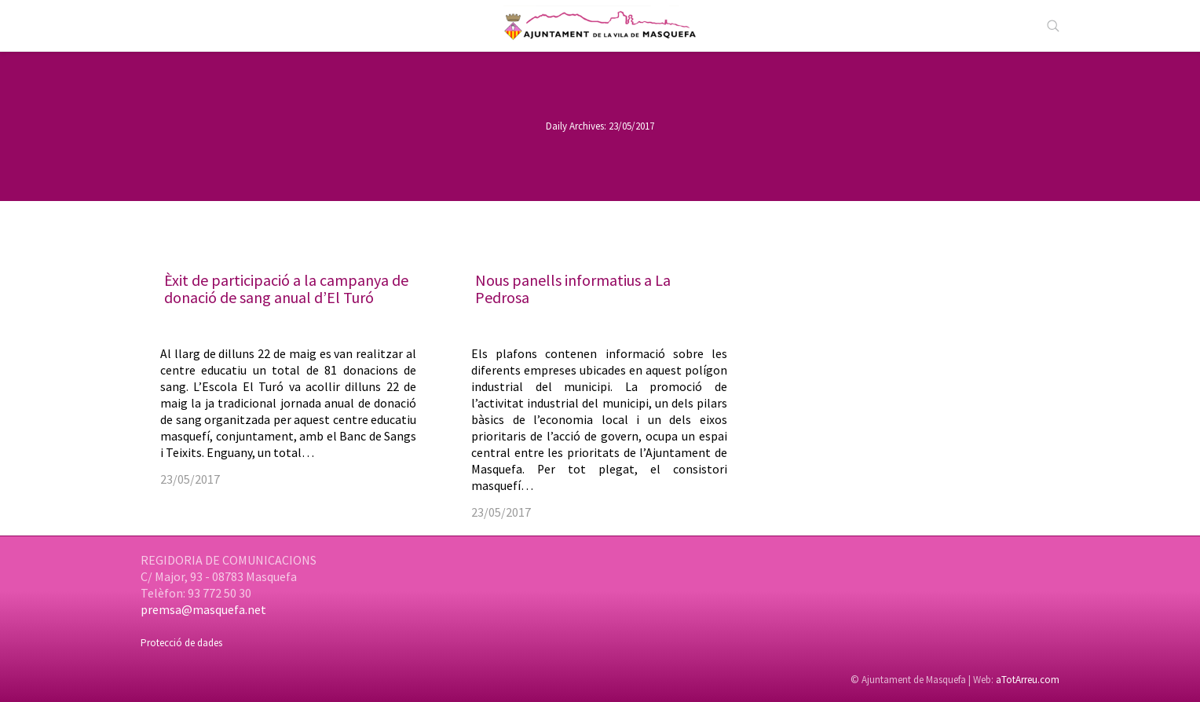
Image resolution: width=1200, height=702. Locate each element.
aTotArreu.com (1027, 679)
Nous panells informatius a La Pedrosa (573, 288)
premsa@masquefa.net (203, 609)
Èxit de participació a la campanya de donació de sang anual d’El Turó (286, 288)
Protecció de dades (181, 642)
